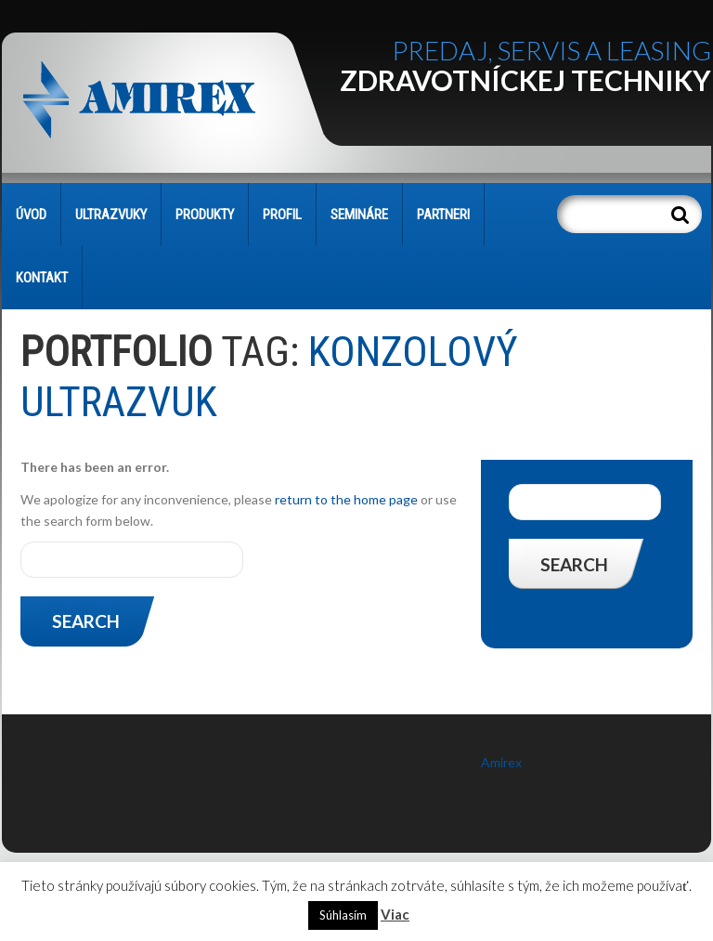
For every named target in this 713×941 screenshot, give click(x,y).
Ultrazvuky (111, 214)
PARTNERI (443, 214)
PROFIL (282, 214)
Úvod (31, 214)
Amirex (501, 762)
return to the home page (346, 499)
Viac (395, 914)
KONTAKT (42, 277)
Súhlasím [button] (343, 915)
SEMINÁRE (359, 214)
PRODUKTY (204, 214)
